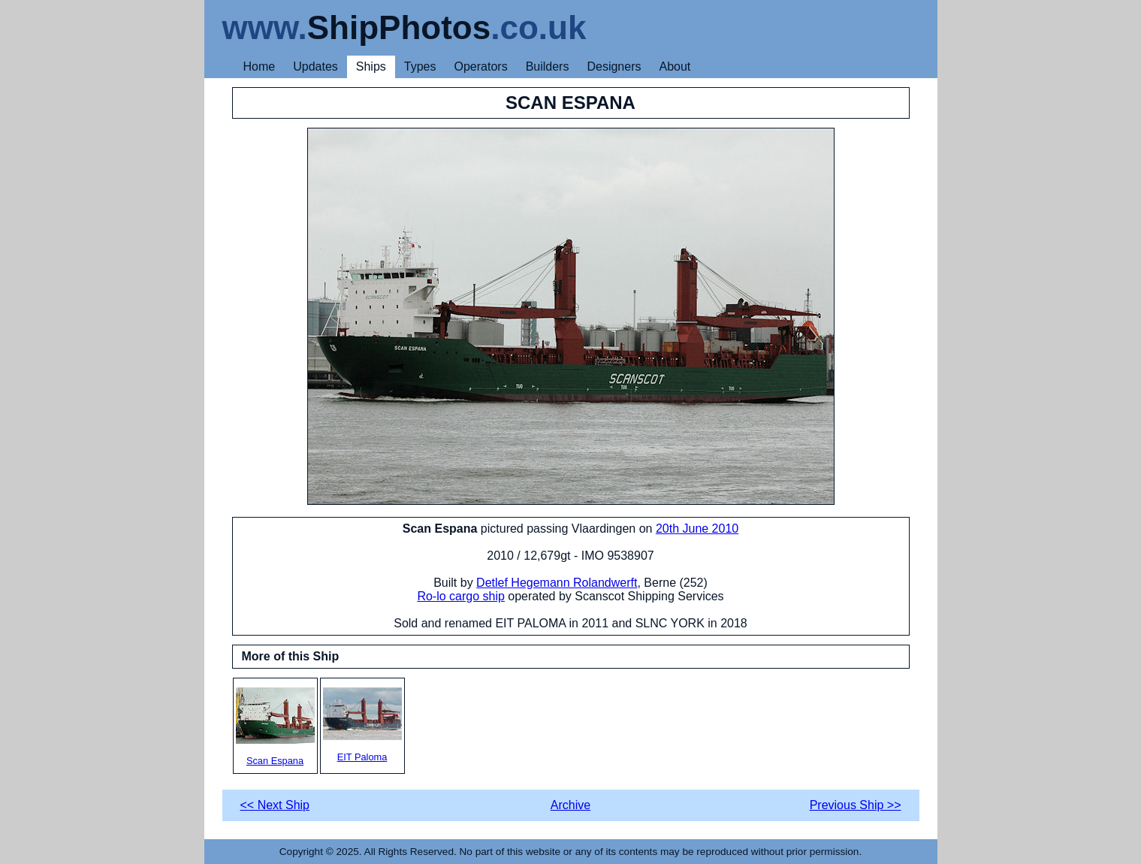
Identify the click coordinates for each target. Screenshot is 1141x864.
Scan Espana (275, 726)
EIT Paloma (362, 725)
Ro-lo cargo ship (461, 596)
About (674, 66)
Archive (570, 805)
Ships (371, 66)
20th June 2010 (697, 528)
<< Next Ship (275, 805)
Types (420, 66)
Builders (547, 66)
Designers (614, 66)
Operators (481, 66)
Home (259, 66)
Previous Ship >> (855, 805)
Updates (315, 66)
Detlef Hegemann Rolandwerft (556, 582)
